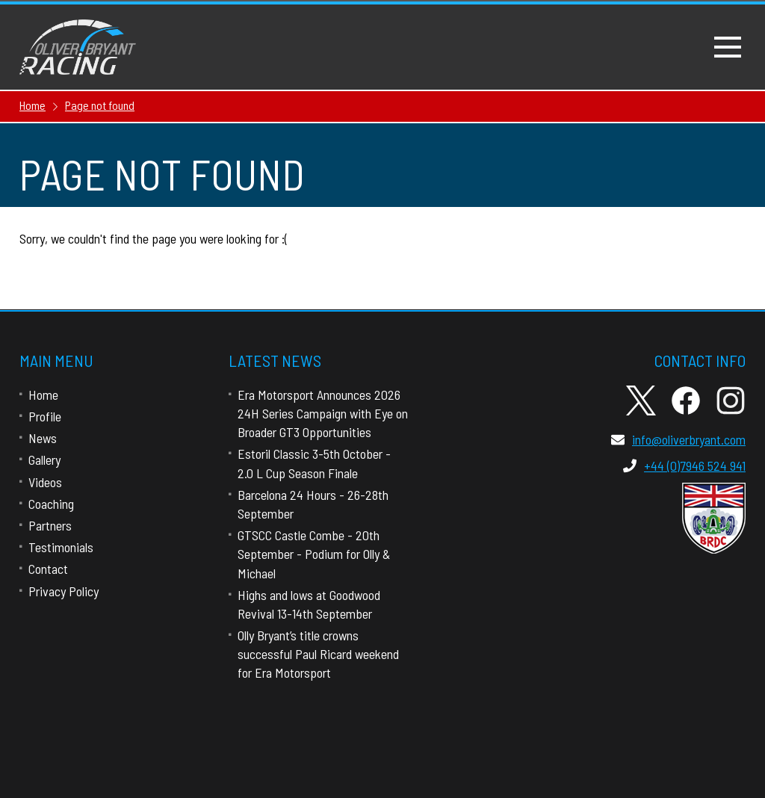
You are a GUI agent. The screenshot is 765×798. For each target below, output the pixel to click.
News (42, 438)
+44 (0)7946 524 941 (684, 465)
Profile (44, 416)
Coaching (51, 503)
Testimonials (60, 547)
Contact (48, 568)
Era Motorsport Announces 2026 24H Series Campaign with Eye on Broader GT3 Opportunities (323, 413)
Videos (45, 482)
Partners (50, 525)
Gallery (44, 459)
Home (43, 394)
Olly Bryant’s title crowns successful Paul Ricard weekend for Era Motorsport (318, 654)
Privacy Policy (63, 591)
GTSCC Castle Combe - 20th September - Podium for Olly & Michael (314, 554)
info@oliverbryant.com (678, 439)
